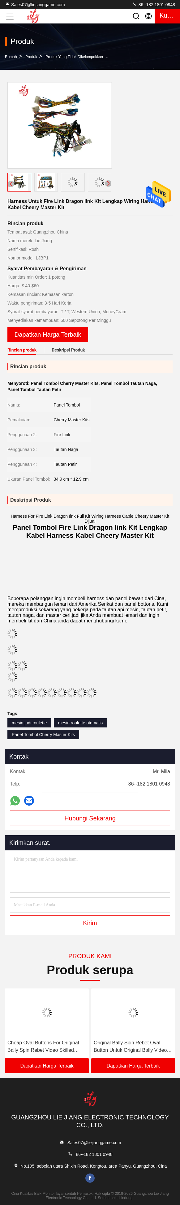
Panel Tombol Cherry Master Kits (43, 734)
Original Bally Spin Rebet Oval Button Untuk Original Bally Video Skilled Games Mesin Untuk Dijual (131, 1047)
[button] (108, 183)
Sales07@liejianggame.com (35, 4)
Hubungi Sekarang (90, 818)
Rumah (11, 57)
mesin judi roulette (29, 722)
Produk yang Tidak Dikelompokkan (74, 57)
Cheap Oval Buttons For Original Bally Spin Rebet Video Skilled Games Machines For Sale (43, 1047)
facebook (90, 1178)
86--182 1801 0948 (153, 4)
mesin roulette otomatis (80, 722)
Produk (31, 57)
